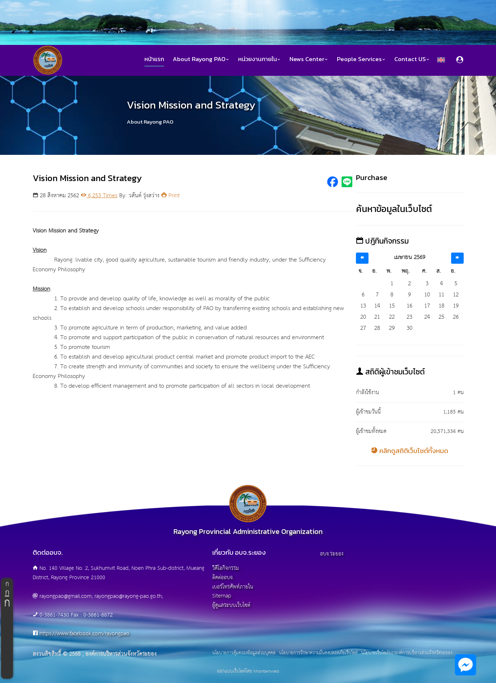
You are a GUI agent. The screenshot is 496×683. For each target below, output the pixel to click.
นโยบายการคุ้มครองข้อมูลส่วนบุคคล (243, 653)
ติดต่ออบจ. (223, 577)
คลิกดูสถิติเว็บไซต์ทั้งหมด (409, 451)
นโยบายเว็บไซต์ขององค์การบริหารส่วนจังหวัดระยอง (406, 653)
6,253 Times (99, 195)
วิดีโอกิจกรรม (225, 568)
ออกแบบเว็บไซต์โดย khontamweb (248, 671)
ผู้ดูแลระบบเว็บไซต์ (231, 605)
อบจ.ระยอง (331, 554)
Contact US (412, 59)
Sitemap (221, 596)
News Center (308, 59)
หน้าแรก (154, 59)
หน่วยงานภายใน (259, 59)
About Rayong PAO (201, 59)
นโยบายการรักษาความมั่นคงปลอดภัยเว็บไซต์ (318, 653)
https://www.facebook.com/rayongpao (84, 633)
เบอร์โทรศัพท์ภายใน (232, 587)
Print (170, 195)
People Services (361, 59)
